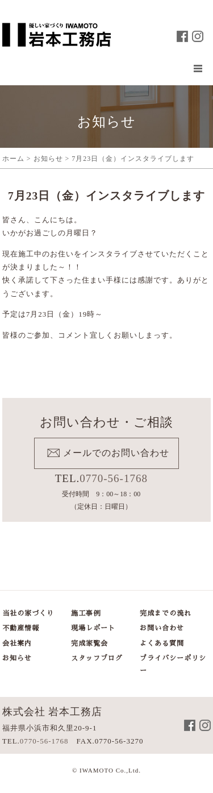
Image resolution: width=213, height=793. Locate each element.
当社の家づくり (28, 613)
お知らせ (48, 159)
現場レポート (93, 628)
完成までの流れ (165, 613)
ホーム (13, 159)
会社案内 (17, 643)
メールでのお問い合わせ (116, 453)
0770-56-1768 (114, 478)
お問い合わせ (162, 628)
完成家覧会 (89, 643)
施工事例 (86, 613)
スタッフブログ (97, 658)
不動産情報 (20, 628)
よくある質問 (162, 643)
